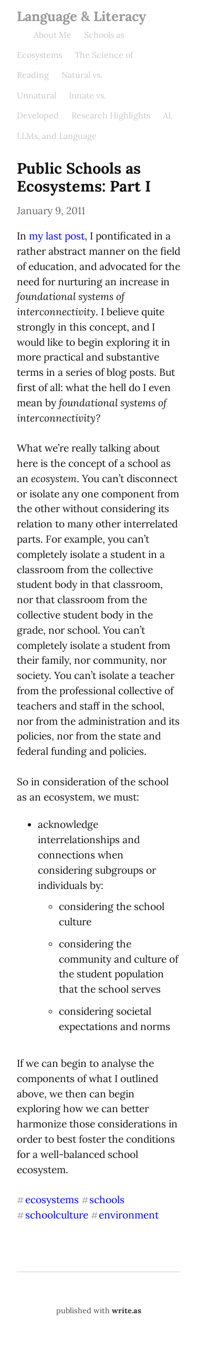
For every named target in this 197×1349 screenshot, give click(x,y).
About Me (52, 34)
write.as (126, 1310)
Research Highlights (110, 115)
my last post (57, 235)
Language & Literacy (81, 16)
